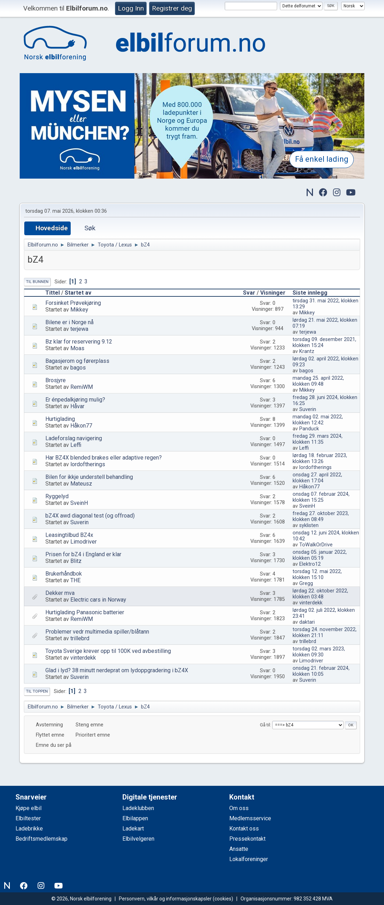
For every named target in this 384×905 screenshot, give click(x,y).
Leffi (75, 445)
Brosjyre (55, 380)
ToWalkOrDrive (316, 545)
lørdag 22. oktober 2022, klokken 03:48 (320, 594)
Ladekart (133, 828)
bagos (78, 367)
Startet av (78, 292)
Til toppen (37, 691)
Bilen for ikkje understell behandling (89, 477)
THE (75, 580)
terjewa (79, 329)
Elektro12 (310, 564)
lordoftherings (87, 464)
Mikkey (79, 309)
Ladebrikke (29, 828)
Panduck (309, 429)
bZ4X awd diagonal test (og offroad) (90, 515)
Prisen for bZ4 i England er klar (83, 554)
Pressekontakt (247, 838)
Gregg (306, 583)
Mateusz (81, 483)
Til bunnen (37, 282)
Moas (77, 348)
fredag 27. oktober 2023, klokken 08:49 (321, 516)
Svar (249, 292)
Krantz (306, 351)
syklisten (309, 525)
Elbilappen (135, 818)
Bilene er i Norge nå (69, 322)
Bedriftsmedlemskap (41, 838)
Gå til (265, 724)
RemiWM (81, 387)
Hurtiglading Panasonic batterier (84, 612)
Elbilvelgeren (138, 838)
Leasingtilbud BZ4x (69, 535)
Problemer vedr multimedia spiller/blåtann (97, 631)
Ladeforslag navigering (73, 438)
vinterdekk (310, 603)
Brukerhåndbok (63, 573)
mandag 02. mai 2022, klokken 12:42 (318, 420)
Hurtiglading (60, 419)
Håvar (77, 406)
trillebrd (79, 638)
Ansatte (238, 849)
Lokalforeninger (248, 859)
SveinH (79, 503)
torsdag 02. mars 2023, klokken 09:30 (319, 652)
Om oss (239, 808)
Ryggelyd (57, 496)
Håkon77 (81, 425)
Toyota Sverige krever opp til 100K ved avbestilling (108, 651)
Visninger (276, 292)
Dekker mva (60, 593)
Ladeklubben (138, 808)
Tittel (52, 292)
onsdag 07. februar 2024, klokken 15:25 (321, 497)
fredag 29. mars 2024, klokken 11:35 (318, 439)
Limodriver (83, 541)
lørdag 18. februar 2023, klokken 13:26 (320, 458)
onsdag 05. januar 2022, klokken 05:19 (320, 555)
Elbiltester (28, 818)
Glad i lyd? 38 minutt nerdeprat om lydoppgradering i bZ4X (116, 670)
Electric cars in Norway (98, 599)
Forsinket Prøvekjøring (73, 303)
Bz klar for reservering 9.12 (78, 341)
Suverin (307, 409)
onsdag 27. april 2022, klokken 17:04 (317, 478)
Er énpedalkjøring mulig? (75, 399)
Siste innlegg (310, 292)
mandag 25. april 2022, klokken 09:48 (318, 381)
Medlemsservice (250, 818)
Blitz (76, 561)
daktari (307, 622)
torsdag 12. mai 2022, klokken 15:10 (317, 574)
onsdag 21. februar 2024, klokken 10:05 (321, 671)
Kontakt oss (244, 828)
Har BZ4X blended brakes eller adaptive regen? (103, 457)
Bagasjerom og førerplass (77, 361)
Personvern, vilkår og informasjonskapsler (165, 898)
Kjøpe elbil (28, 808)
